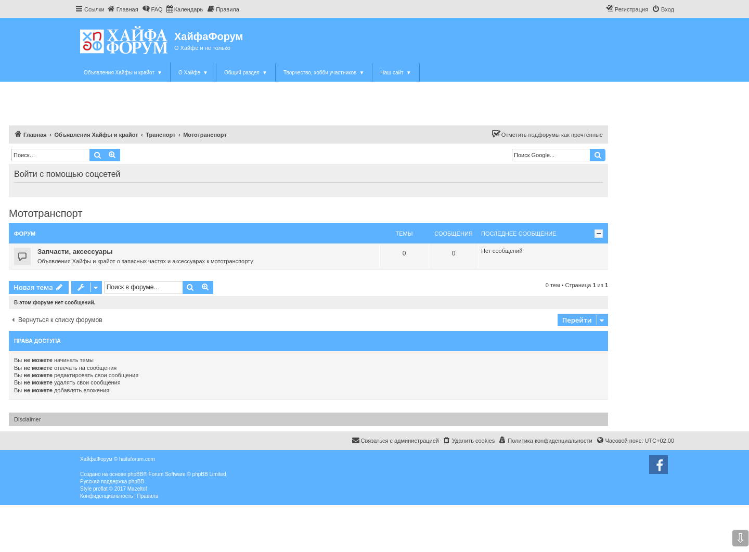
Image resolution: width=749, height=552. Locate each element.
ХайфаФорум (208, 36)
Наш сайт (395, 72)
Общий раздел (245, 72)
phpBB (135, 474)
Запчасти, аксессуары (75, 251)
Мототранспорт (45, 213)
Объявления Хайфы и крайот (123, 72)
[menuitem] (122, 9)
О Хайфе (193, 72)
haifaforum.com (137, 459)
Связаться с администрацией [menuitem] (395, 440)
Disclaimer (27, 419)
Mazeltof (137, 489)
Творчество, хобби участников (323, 72)
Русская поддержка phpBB (112, 481)
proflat (100, 489)
